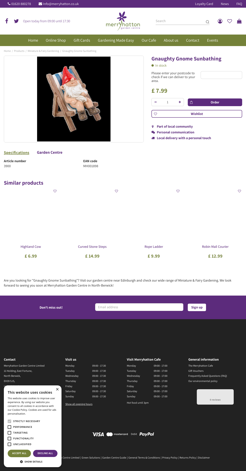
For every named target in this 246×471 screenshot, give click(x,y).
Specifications (16, 152)
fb (7, 21)
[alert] (33, 426)
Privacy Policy (169, 457)
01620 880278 (21, 4)
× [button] (57, 389)
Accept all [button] (19, 453)
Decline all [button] (45, 453)
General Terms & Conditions (144, 457)
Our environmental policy (202, 381)
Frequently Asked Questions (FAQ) (207, 376)
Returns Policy (188, 457)
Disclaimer (204, 457)
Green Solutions (91, 457)
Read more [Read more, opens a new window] (33, 413)
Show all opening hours (78, 404)
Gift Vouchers (196, 371)
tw (16, 21)
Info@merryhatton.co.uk (61, 4)
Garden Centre (49, 152)
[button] (33, 461)
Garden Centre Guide (114, 457)
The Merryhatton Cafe (200, 365)
